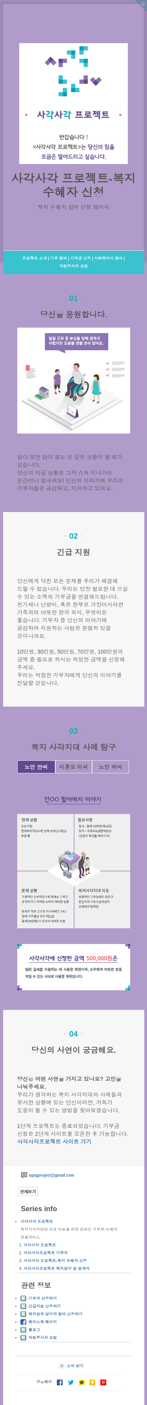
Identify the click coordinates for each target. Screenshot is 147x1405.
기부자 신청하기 (42, 1298)
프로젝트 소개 (34, 258)
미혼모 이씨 (73, 767)
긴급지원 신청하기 (44, 1306)
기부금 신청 (80, 258)
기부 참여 (58, 258)
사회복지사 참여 (108, 258)
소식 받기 (71, 1366)
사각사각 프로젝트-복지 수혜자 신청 (55, 1261)
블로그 (34, 1330)
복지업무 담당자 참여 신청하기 (55, 1314)
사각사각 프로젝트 (36, 1221)
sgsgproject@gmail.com (51, 1175)
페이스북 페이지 (42, 1322)
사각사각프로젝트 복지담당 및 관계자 (56, 1269)
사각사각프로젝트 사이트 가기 (54, 1142)
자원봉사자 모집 (73, 266)
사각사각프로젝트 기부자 (46, 1253)
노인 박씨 (110, 767)
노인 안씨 (36, 767)
